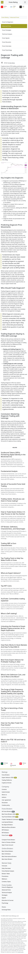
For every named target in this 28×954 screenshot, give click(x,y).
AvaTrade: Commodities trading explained (13, 600)
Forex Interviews (6, 46)
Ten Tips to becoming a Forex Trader (12, 709)
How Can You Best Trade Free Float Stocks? (12, 724)
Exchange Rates (6, 909)
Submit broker (6, 792)
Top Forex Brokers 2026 (10, 817)
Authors (4, 797)
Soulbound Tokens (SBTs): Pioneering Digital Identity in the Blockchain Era (13, 454)
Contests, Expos (6, 881)
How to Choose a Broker (8, 842)
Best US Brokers (6, 854)
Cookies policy (6, 805)
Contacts (4, 789)
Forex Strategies (6, 30)
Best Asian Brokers (7, 859)
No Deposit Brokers (7, 825)
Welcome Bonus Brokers (8, 827)
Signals (4, 898)
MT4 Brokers (5, 832)
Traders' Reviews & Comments (12, 819)
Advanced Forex (14, 17)
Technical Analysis (7, 34)
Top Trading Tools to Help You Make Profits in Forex (12, 559)
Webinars (4, 879)
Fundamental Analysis (9, 471)
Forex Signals (5, 38)
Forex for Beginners (7, 22)
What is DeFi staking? (9, 613)
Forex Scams (7, 835)
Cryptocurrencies (6, 783)
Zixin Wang (12, 63)
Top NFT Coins (6, 586)
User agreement (6, 800)
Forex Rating (13, 2)
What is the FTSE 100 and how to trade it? (13, 740)
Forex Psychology (7, 50)
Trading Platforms (7, 780)
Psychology (5, 903)
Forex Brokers (6, 775)
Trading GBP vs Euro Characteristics (8, 544)
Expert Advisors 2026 (9, 777)
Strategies (4, 895)
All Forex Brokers (8, 811)
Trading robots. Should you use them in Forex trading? (12, 500)
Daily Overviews (6, 868)
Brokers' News (6, 873)
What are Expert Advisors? (11, 573)
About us (4, 794)
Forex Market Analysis (8, 871)
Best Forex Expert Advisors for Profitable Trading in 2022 (12, 661)
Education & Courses (7, 900)
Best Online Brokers (7, 851)
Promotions (5, 876)
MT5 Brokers (5, 830)
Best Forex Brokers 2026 (10, 814)
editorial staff (21, 948)
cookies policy (20, 952)
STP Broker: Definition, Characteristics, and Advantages (13, 528)
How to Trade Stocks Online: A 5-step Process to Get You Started (13, 513)
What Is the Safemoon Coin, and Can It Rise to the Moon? (13, 676)
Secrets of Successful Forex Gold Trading (13, 485)
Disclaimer (5, 802)
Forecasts (4, 866)
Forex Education (6, 42)
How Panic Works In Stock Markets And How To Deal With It (14, 646)
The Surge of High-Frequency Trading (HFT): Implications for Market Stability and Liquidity (12, 691)
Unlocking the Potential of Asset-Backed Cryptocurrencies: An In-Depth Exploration (13, 628)
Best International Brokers (9, 856)
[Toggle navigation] (25, 2)
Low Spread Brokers (7, 822)
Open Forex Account (7, 845)
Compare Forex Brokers (8, 839)
